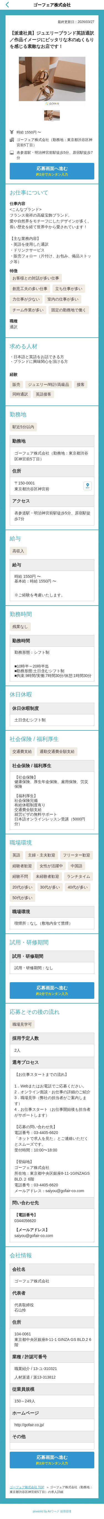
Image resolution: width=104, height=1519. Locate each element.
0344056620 (25, 1220)
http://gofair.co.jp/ (29, 1425)
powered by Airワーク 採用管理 (52, 1511)
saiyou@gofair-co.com (33, 1235)
